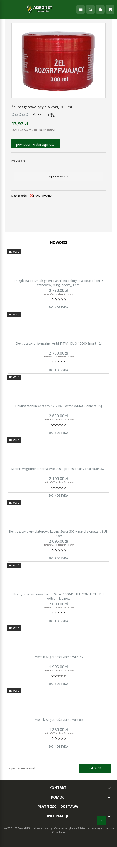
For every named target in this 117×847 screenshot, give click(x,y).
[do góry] (101, 820)
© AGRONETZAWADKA (16, 828)
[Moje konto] (100, 9)
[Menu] (80, 9)
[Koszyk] (110, 9)
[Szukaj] (90, 9)
